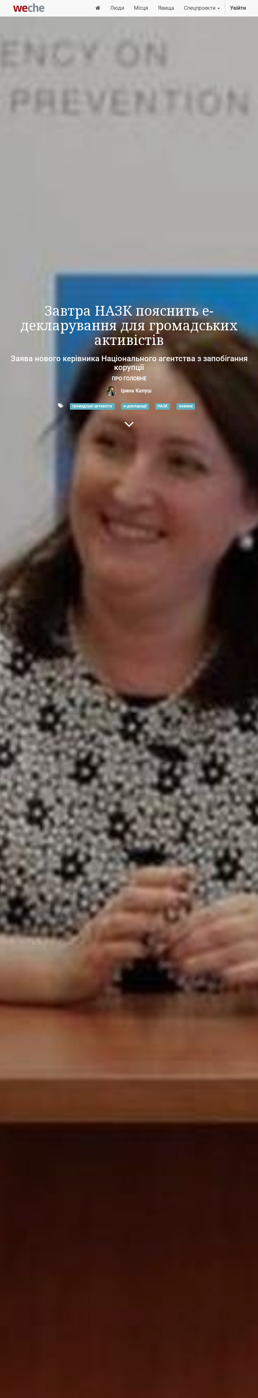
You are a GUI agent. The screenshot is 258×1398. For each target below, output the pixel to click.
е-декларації (135, 406)
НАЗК (163, 406)
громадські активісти (92, 406)
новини (186, 406)
